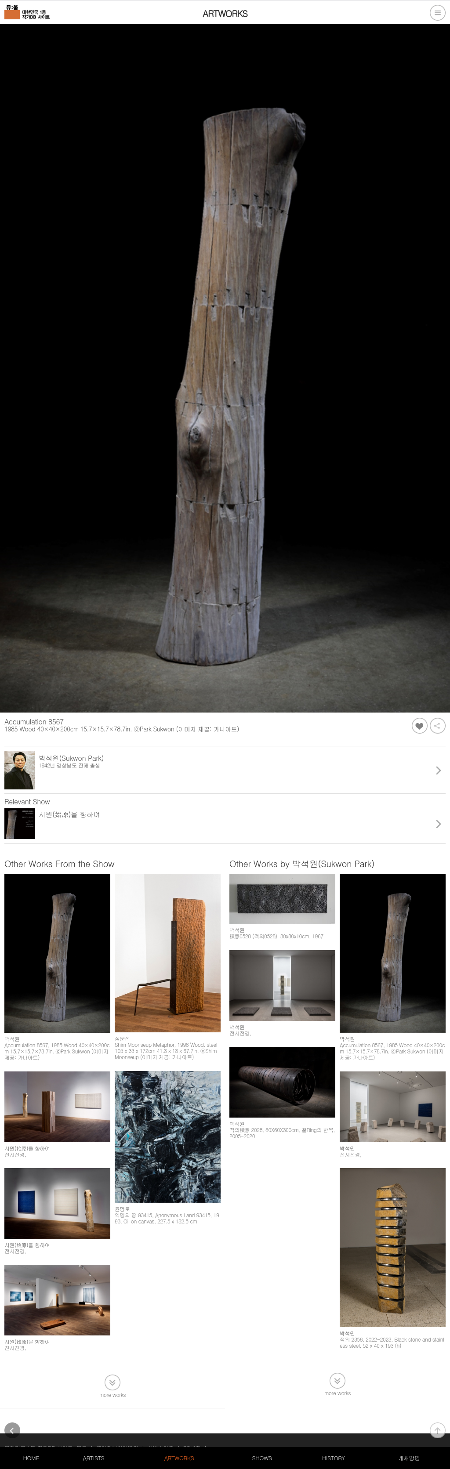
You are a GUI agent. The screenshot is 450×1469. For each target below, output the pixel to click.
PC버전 (192, 1420)
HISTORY (333, 1458)
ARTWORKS (179, 1458)
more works (112, 1365)
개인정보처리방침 (117, 1420)
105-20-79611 (96, 1430)
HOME (31, 1458)
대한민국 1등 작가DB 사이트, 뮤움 (45, 1420)
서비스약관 (161, 1420)
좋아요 (420, 726)
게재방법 (409, 1458)
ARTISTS (94, 1458)
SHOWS (262, 1458)
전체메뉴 (438, 13)
